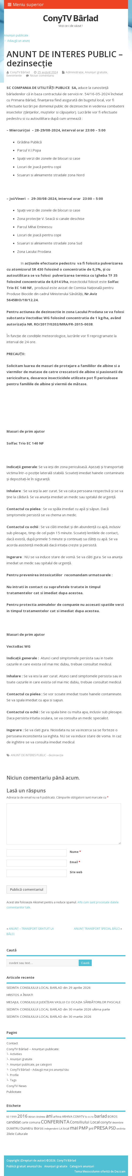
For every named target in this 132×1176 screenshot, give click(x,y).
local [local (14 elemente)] (66, 1128)
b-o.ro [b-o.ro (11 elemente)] (89, 1116)
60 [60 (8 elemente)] (8, 1116)
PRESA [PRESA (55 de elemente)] (101, 1128)
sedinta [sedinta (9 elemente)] (121, 1128)
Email (75, 862)
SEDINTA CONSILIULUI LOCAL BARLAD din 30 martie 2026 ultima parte (58, 1009)
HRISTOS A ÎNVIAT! (20, 995)
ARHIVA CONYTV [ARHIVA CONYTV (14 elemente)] (73, 1116)
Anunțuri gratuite (96, 72)
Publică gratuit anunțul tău (24, 1166)
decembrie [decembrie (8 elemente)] (117, 1122)
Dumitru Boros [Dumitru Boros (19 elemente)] (32, 1128)
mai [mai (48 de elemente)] (74, 1128)
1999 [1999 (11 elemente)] (13, 1116)
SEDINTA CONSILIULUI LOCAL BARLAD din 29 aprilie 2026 (49, 987)
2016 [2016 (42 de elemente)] (22, 1116)
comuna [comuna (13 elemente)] (34, 1122)
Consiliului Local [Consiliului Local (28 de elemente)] (85, 1122)
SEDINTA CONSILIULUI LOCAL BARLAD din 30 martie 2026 (49, 1016)
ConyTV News (17, 1086)
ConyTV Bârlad (70, 18)
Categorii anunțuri (82, 1166)
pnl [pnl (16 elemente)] (91, 1128)
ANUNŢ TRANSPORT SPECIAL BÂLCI (97, 929)
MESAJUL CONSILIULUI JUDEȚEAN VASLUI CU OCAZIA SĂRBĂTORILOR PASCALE (64, 1002)
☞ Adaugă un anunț (17, 41)
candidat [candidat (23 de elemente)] (14, 1122)
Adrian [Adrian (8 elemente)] (32, 1116)
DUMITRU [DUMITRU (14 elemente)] (13, 1128)
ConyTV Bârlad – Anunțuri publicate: (33, 1049)
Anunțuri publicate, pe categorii (31, 1065)
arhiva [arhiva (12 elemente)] (57, 1117)
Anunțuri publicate (16, 35)
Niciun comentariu (42, 76)
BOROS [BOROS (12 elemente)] (112, 1117)
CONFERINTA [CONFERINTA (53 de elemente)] (55, 1122)
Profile (14, 1075)
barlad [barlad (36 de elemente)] (100, 1116)
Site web (76, 872)
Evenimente (14, 76)
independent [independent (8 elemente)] (51, 1128)
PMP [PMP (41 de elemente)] (83, 1128)
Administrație (75, 72)
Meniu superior (26, 4)
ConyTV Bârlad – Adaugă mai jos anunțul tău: (39, 1070)
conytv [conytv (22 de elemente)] (106, 1122)
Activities (16, 1054)
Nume (75, 852)
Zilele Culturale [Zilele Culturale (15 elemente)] (17, 1134)
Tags (13, 1080)
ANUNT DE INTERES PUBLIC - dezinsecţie (37, 755)
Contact (12, 1043)
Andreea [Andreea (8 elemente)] (40, 1116)
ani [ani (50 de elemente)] (49, 1116)
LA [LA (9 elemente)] (60, 1128)
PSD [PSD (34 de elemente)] (112, 1128)
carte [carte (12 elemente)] (25, 1122)
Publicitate (14, 1092)
